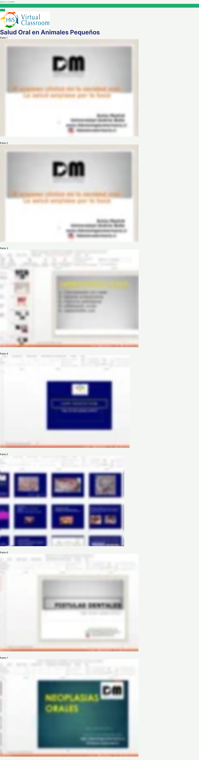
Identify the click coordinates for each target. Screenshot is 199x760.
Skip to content (7, 2)
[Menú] (2, 10)
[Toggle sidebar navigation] (2, 6)
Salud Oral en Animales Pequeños (22, 5)
